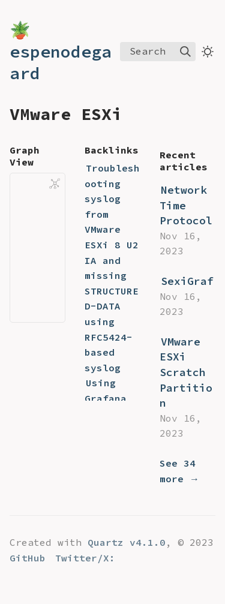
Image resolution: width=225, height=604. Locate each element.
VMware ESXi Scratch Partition (186, 372)
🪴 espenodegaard (61, 51)
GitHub (28, 558)
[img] (185, 51)
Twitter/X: (85, 558)
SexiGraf (187, 281)
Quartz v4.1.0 (127, 542)
